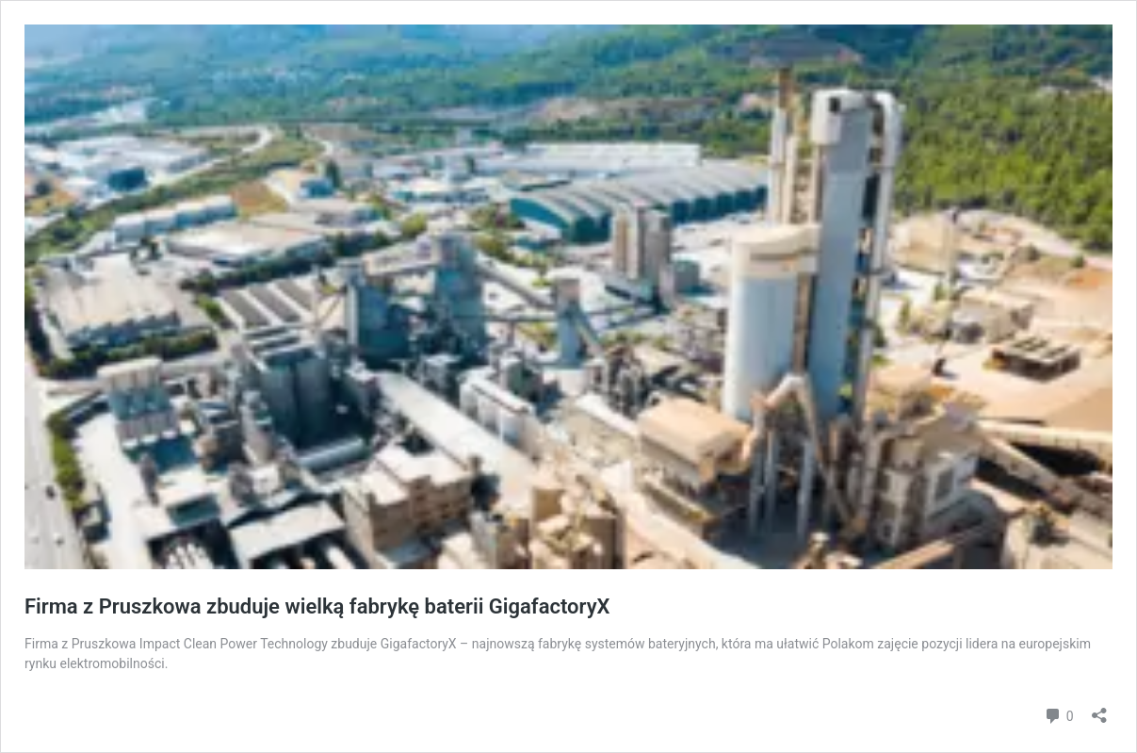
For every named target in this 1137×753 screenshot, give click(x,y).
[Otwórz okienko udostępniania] (1099, 709)
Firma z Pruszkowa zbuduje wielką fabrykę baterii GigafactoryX (317, 606)
